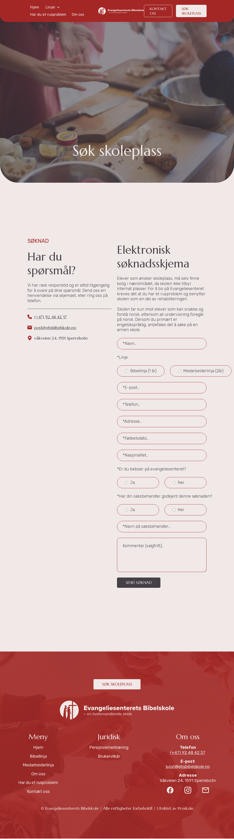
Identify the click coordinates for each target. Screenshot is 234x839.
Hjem (34, 7)
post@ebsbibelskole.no (55, 327)
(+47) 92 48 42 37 (50, 316)
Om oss (78, 14)
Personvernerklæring (108, 747)
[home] (121, 11)
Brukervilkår (109, 756)
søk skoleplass (191, 11)
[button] (53, 7)
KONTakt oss (158, 11)
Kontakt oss (38, 791)
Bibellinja (38, 756)
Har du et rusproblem (48, 14)
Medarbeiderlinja (38, 765)
